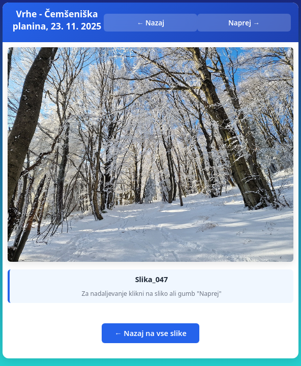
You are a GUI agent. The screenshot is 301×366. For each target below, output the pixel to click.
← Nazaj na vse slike (150, 333)
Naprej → (244, 22)
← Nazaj (150, 22)
